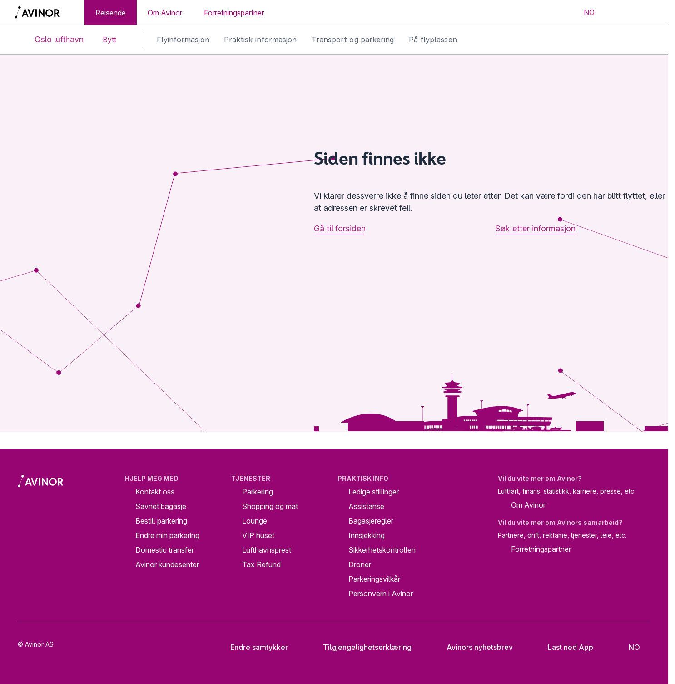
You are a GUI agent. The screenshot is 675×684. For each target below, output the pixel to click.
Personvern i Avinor (380, 593)
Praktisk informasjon (260, 39)
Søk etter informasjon (535, 228)
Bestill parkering (161, 520)
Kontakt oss (154, 491)
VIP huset (258, 535)
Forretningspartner (234, 12)
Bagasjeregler (370, 520)
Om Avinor (165, 12)
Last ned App (563, 647)
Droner (359, 564)
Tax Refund (261, 564)
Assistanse (366, 506)
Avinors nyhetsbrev (472, 647)
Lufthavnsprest (266, 549)
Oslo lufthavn (52, 39)
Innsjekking (366, 535)
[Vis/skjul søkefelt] (616, 12)
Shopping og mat (270, 506)
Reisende (110, 12)
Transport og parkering (353, 39)
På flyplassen (433, 39)
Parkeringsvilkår (374, 579)
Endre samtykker (253, 647)
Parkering (257, 491)
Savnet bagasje (160, 506)
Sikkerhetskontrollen (382, 549)
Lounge (254, 520)
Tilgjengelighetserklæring (360, 647)
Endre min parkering (167, 535)
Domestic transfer (164, 549)
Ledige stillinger (373, 491)
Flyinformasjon (183, 39)
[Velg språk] (583, 12)
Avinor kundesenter (167, 564)
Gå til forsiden (340, 228)
